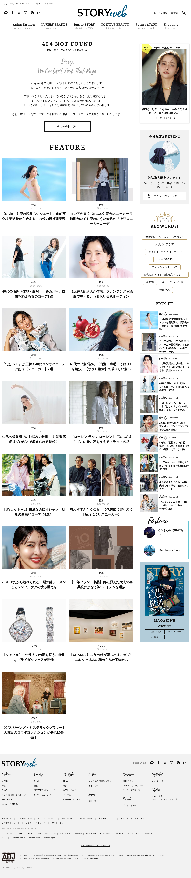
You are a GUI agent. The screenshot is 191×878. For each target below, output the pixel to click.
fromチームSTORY (10, 804)
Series (91, 794)
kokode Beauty (19, 838)
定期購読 (154, 637)
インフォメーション (47, 818)
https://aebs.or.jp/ (91, 858)
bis (54, 833)
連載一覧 (92, 801)
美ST (47, 833)
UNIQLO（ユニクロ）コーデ (164, 252)
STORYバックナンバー (133, 786)
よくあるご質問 (25, 818)
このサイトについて (10, 823)
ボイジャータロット (169, 550)
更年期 (150, 282)
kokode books (35, 838)
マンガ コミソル (134, 833)
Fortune (92, 774)
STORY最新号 (129, 781)
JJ (2, 833)
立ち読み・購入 (155, 632)
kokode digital (49, 838)
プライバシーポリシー (35, 823)
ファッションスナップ (164, 267)
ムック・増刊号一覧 (131, 790)
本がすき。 (149, 833)
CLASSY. (11, 833)
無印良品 (164, 289)
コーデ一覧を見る (164, 118)
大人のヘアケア (164, 244)
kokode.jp (5, 838)
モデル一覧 (7, 818)
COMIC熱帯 (105, 833)
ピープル (67, 795)
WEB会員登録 (86, 818)
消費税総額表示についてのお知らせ (95, 846)
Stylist (156, 789)
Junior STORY (164, 259)
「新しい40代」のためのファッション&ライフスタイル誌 (27, 3)
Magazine (128, 774)
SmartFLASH (91, 833)
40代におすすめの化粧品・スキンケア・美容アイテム (166, 274)
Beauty (38, 774)
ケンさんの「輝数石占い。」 (101, 781)
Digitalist (157, 774)
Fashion (6, 774)
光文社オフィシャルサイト (132, 818)
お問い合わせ (68, 818)
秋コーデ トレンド (172, 282)
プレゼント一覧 (129, 805)
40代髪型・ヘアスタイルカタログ (165, 236)
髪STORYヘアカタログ (44, 790)
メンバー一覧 (158, 781)
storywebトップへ (67, 126)
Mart (39, 833)
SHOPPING (7, 799)
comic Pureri (119, 833)
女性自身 (78, 833)
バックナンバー (174, 632)
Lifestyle (68, 774)
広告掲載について (106, 818)
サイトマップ (58, 823)
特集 (4, 786)
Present (127, 799)
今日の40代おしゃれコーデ (14, 795)
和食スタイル (65, 833)
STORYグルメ (69, 790)
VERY (21, 833)
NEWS (5, 781)
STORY (31, 833)
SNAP (4, 790)
